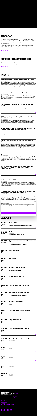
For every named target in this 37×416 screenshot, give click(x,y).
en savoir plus (3, 66)
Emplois (3, 403)
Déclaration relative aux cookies (8, 406)
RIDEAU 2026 (4, 400)
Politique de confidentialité (7, 404)
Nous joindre (4, 402)
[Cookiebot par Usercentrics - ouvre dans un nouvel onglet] (29, 201)
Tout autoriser (18, 212)
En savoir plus (3, 50)
